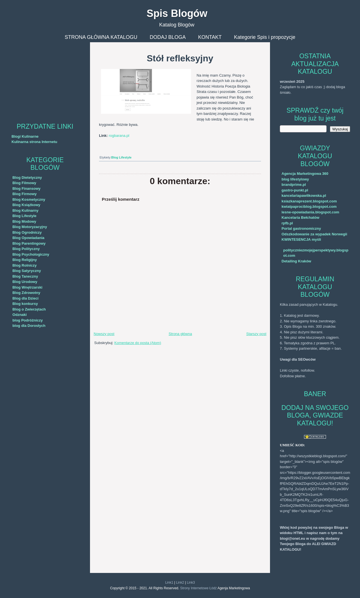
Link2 (180, 582)
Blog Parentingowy (29, 243)
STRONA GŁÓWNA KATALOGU (101, 37)
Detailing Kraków (296, 261)
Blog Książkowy (26, 205)
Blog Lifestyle (24, 216)
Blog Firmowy (24, 194)
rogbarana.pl (119, 135)
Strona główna (180, 334)
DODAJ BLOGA (168, 37)
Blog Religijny (24, 260)
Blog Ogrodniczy (27, 232)
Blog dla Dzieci (25, 298)
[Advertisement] (45, 77)
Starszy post (256, 334)
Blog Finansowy (26, 188)
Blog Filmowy (24, 183)
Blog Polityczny (26, 249)
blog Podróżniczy (27, 320)
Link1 (169, 582)
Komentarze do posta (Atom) (137, 343)
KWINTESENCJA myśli (301, 239)
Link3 (191, 582)
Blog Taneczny (25, 276)
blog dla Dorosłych (28, 325)
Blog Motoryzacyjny (29, 227)
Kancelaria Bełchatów (300, 217)
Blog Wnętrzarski (27, 287)
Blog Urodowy (24, 282)
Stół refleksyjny (180, 58)
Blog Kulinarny (25, 210)
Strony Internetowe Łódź (198, 588)
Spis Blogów (177, 13)
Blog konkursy (25, 304)
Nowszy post (104, 334)
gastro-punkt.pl (295, 190)
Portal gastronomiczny (301, 228)
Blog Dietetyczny (27, 177)
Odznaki (19, 315)
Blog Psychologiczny (30, 254)
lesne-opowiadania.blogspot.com (310, 212)
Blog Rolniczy (24, 265)
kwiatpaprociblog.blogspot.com (309, 206)
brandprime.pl (294, 184)
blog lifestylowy (295, 179)
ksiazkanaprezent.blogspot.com (309, 201)
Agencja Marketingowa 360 (305, 173)
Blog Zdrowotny (26, 293)
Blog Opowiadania (28, 238)
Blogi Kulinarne (25, 136)
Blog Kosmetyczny (28, 199)
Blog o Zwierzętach (29, 309)
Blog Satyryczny (26, 271)
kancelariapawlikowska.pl (304, 195)
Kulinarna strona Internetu (34, 142)
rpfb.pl (287, 223)
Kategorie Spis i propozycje (264, 37)
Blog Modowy (24, 221)
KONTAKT (210, 37)
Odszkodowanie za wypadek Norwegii (314, 234)
